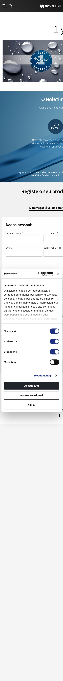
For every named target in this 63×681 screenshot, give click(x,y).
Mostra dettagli (43, 375)
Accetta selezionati (31, 395)
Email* (9, 247)
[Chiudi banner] (58, 274)
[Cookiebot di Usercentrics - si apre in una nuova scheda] (39, 274)
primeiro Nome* (14, 232)
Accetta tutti (31, 385)
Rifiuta (31, 405)
